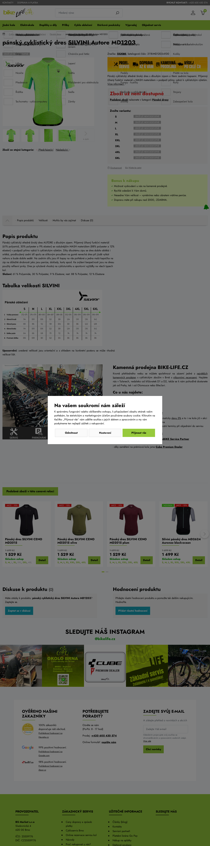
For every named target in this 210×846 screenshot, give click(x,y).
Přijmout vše (138, 433)
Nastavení (105, 433)
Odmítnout (71, 433)
